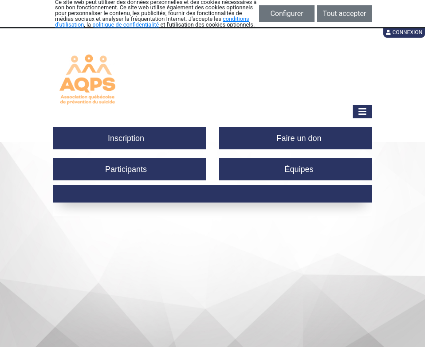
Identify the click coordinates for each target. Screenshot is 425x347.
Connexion (404, 32)
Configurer (286, 13)
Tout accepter (344, 13)
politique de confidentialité (125, 24)
